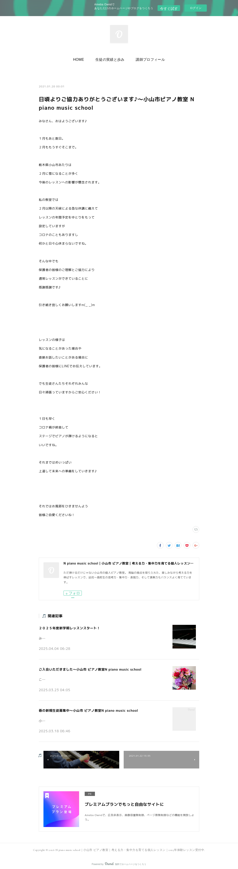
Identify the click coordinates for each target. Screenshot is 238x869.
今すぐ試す (169, 7)
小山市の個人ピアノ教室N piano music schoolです (73, 717)
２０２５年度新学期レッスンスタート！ (68, 627)
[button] (81, 58)
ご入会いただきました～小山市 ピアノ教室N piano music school (87, 668)
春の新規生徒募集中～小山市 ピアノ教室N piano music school (86, 708)
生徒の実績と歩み (110, 58)
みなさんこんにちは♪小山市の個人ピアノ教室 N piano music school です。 (90, 636)
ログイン (195, 8)
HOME (81, 58)
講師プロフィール (147, 58)
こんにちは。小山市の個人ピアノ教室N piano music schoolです (81, 677)
